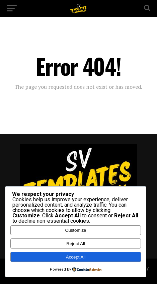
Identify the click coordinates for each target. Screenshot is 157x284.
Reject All (75, 243)
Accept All (76, 257)
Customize (75, 230)
